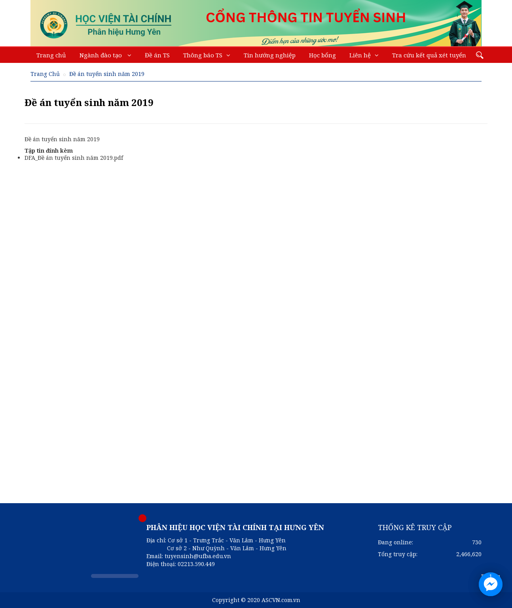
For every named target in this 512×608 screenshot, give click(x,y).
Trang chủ (51, 55)
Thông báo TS (202, 55)
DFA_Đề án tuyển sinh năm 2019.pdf (74, 157)
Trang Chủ (45, 74)
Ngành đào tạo (101, 55)
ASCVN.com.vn (281, 600)
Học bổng (322, 55)
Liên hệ (360, 55)
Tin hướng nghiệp (270, 55)
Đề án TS (157, 55)
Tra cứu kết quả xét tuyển (429, 55)
